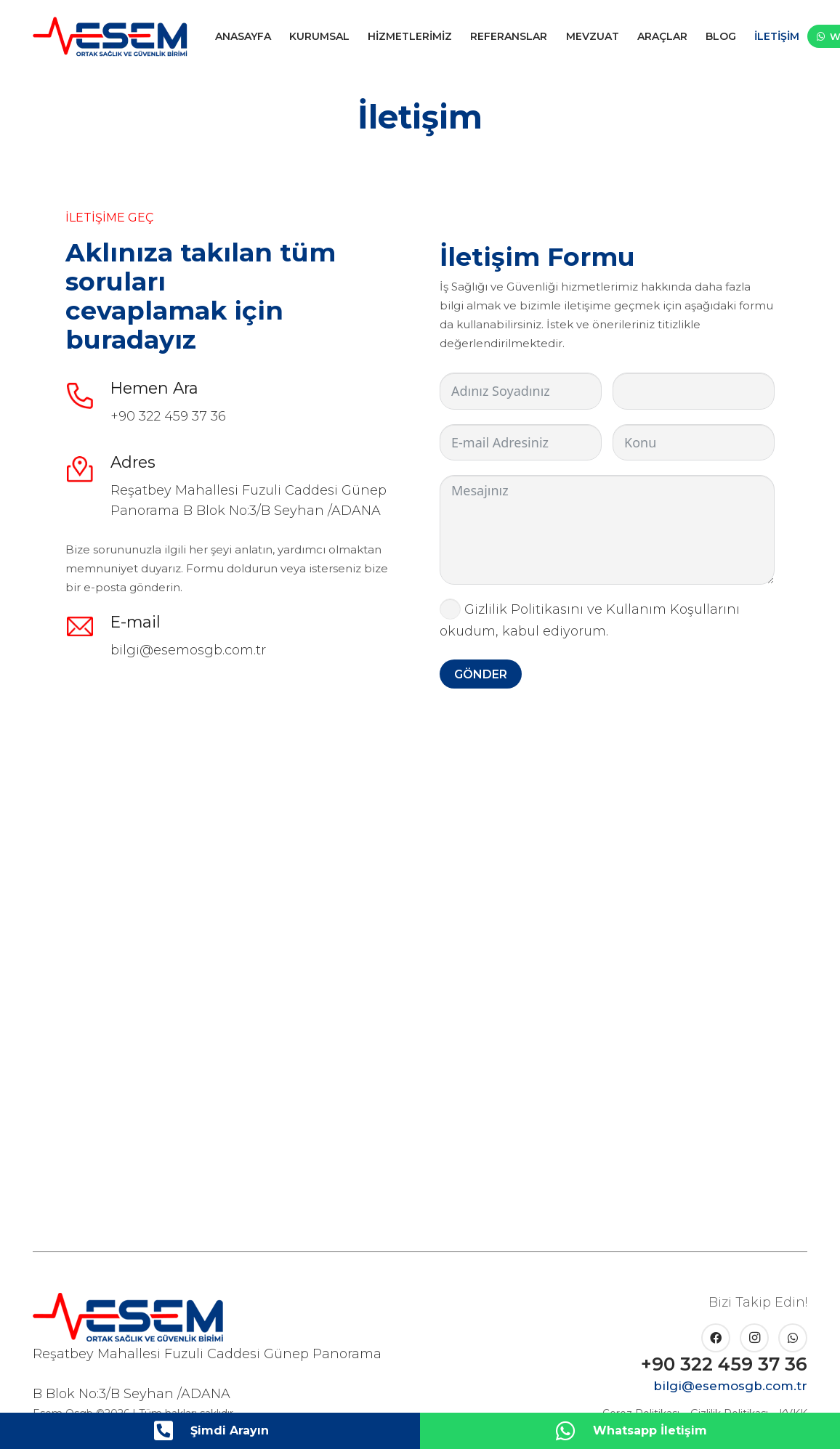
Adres (133, 461)
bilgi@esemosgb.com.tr (188, 650)
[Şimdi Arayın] (170, 1431)
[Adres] (87, 469)
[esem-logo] (110, 37)
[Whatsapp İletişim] (573, 1431)
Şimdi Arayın (229, 1430)
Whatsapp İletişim (650, 1430)
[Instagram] (754, 1337)
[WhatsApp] (792, 1337)
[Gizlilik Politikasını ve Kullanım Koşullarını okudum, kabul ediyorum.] (450, 609)
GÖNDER (480, 674)
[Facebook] (715, 1337)
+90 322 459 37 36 (168, 416)
